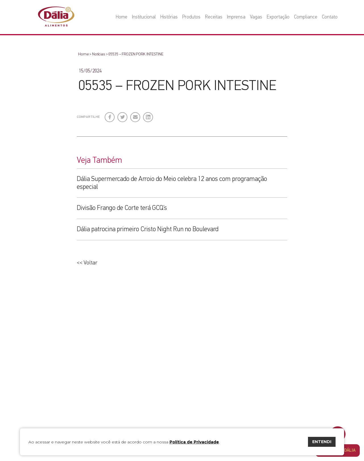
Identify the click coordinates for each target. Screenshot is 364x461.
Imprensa (236, 17)
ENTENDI (321, 441)
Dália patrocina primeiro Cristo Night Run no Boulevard (147, 229)
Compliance (305, 17)
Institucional (144, 17)
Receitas (213, 17)
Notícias (98, 54)
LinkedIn (148, 115)
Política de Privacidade (194, 442)
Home (121, 17)
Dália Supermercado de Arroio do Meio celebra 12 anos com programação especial (172, 183)
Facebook (110, 115)
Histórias (169, 17)
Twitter (122, 115)
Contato (330, 17)
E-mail (135, 117)
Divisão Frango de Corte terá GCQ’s (122, 208)
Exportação (278, 17)
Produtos (191, 17)
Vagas (256, 17)
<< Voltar (87, 263)
